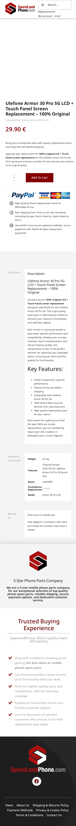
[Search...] (54, 5)
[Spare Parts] (21, 2)
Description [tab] (14, 205)
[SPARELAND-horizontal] (38, 679)
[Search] (43, 5)
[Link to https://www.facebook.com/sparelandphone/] (36, 714)
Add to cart (39, 111)
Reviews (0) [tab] (12, 449)
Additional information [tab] (14, 391)
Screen (46, 421)
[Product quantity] (14, 111)
